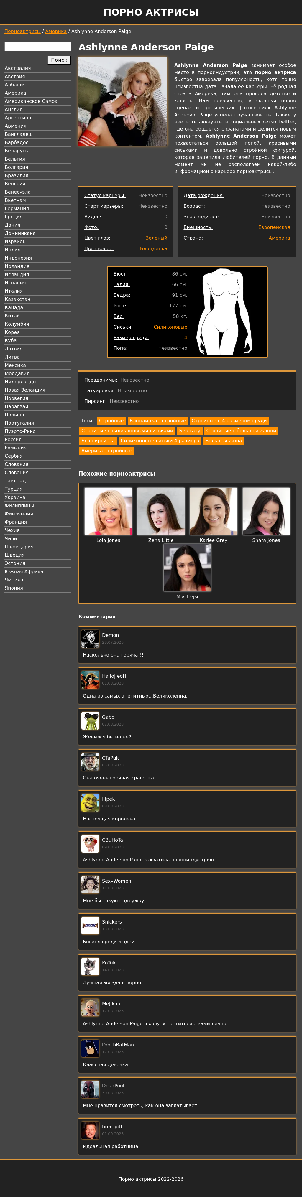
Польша (14, 415)
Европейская (274, 227)
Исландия (17, 274)
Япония (14, 588)
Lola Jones (108, 540)
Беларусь (16, 151)
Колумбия (17, 324)
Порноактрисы (22, 31)
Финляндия (19, 514)
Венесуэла (18, 192)
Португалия (19, 423)
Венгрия (15, 184)
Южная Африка (24, 571)
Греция (14, 217)
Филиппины (19, 505)
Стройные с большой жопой (241, 430)
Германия (17, 208)
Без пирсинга (98, 440)
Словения (17, 472)
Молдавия (17, 373)
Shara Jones (266, 540)
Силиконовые (170, 327)
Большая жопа (223, 440)
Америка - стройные (106, 451)
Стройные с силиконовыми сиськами (127, 430)
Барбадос (16, 142)
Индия (13, 250)
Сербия (14, 456)
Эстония (15, 563)
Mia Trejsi (187, 596)
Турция (13, 489)
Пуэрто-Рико (20, 431)
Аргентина (18, 118)
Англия (13, 109)
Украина (15, 497)
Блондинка (154, 248)
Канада (14, 307)
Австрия (15, 76)
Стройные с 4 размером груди (229, 420)
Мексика (15, 365)
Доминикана (20, 233)
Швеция (14, 555)
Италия (14, 291)
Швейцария (19, 547)
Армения (16, 126)
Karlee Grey (213, 540)
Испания (15, 283)
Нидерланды (21, 382)
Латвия (14, 349)
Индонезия (18, 258)
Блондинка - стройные (158, 420)
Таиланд (15, 481)
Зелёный (157, 238)
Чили (11, 538)
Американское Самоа (31, 101)
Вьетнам (15, 200)
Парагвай (16, 406)
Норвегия (16, 398)
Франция (16, 522)
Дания (12, 225)
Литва (12, 357)
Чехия (12, 530)
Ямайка (14, 580)
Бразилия (16, 175)
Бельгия (15, 159)
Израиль (15, 241)
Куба (11, 340)
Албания (15, 85)
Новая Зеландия (25, 390)
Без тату (189, 430)
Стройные (111, 420)
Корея (12, 332)
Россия (13, 439)
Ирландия (17, 266)
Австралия (18, 68)
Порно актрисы (151, 12)
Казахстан (17, 299)
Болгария (16, 167)
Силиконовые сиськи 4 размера (160, 440)
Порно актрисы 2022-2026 (151, 1179)
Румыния (16, 448)
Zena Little (161, 540)
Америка (56, 31)
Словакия (16, 464)
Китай (12, 316)
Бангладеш (19, 134)
